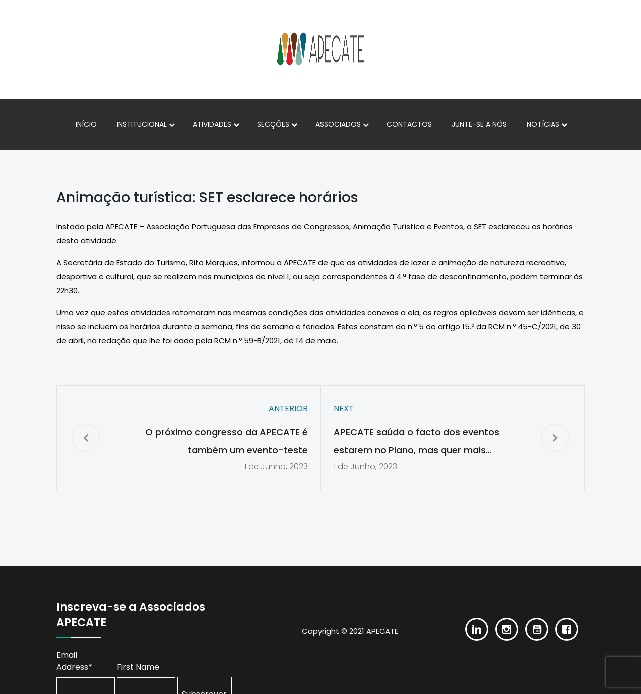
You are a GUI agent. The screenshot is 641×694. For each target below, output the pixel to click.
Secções (273, 125)
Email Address (74, 661)
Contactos (409, 125)
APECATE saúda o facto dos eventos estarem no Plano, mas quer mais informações (416, 443)
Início (86, 125)
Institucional (142, 125)
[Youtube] (537, 622)
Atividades (212, 125)
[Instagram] (507, 622)
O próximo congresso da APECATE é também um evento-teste (226, 441)
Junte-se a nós (479, 125)
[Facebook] (567, 622)
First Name (138, 667)
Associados (338, 125)
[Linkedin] (477, 622)
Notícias (543, 125)
